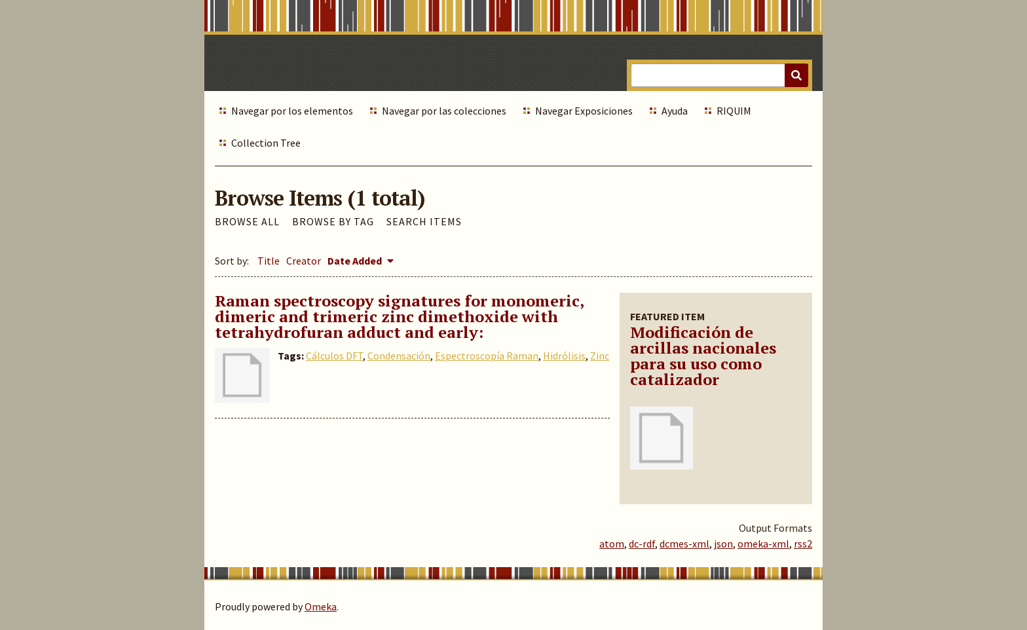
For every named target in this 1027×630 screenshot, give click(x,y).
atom (611, 543)
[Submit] (796, 75)
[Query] (719, 75)
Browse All (247, 221)
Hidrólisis (564, 355)
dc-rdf (642, 543)
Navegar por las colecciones (444, 110)
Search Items (424, 221)
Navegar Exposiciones (584, 110)
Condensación (398, 355)
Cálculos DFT (334, 355)
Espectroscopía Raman (486, 355)
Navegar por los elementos (292, 110)
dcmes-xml (684, 543)
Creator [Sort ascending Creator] (303, 260)
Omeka (321, 606)
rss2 (803, 543)
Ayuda (675, 110)
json (723, 543)
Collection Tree (266, 142)
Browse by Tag (333, 221)
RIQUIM (734, 110)
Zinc (599, 355)
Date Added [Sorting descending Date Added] (355, 260)
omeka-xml (763, 543)
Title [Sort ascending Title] (268, 260)
